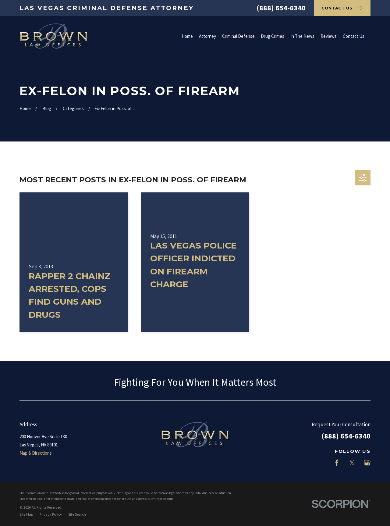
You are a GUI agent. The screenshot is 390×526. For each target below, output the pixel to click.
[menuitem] (26, 514)
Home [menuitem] (187, 36)
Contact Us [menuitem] (353, 36)
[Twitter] (352, 463)
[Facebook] (337, 463)
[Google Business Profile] (367, 463)
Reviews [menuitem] (329, 36)
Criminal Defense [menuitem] (238, 36)
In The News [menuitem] (302, 36)
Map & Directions (36, 453)
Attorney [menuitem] (207, 36)
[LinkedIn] (321, 463)
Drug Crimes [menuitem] (272, 36)
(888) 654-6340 (281, 8)
